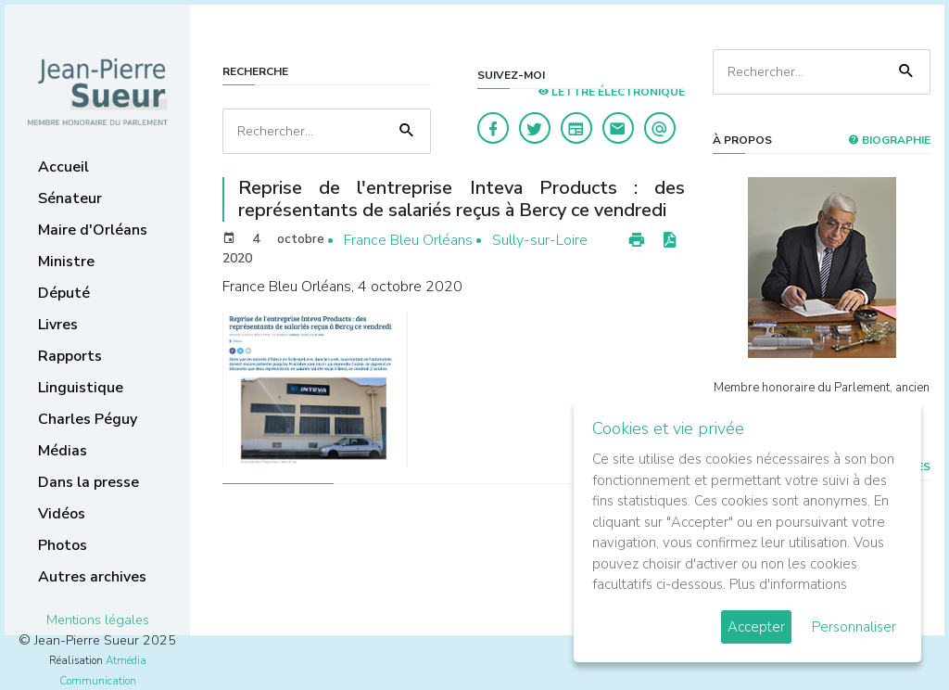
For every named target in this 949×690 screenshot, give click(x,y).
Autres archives (92, 577)
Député (64, 293)
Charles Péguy (87, 419)
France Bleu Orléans (408, 240)
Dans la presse (88, 482)
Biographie (889, 140)
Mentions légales (97, 619)
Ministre (66, 261)
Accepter (756, 627)
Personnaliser (854, 627)
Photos (62, 545)
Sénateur (70, 198)
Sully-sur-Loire (540, 240)
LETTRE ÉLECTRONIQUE (611, 91)
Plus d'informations (788, 584)
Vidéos (61, 514)
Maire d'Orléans (92, 230)
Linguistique (80, 387)
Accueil (63, 167)
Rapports (70, 356)
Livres (58, 324)
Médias (62, 451)
